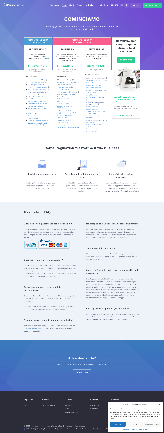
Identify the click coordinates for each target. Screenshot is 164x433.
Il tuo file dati (62, 89)
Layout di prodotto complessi (97, 83)
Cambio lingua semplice (36, 116)
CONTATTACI (126, 60)
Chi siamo (68, 405)
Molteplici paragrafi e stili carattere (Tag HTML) (37, 124)
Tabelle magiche (34, 118)
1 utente (31, 99)
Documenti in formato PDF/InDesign (65, 107)
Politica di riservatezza (140, 429)
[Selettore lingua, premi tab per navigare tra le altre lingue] (134, 5)
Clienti (26, 405)
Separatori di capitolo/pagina (68, 127)
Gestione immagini (35, 96)
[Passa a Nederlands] (90, 429)
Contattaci (96, 66)
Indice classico (62, 122)
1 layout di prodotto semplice (68, 82)
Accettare (118, 424)
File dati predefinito (35, 85)
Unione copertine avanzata (96, 90)
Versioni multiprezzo (93, 87)
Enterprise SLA (91, 131)
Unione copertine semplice (67, 125)
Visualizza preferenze (152, 424)
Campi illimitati (91, 95)
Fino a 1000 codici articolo (38, 87)
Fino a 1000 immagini (65, 94)
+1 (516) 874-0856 (123, 115)
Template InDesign (49, 405)
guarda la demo (151, 5)
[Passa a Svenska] (100, 429)
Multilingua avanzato (93, 85)
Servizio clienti (33, 113)
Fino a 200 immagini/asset (38, 89)
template (33, 328)
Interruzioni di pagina (35, 106)
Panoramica (51, 5)
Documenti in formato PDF (38, 103)
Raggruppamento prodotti (37, 108)
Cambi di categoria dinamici (38, 120)
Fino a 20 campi (63, 103)
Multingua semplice (64, 120)
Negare (134, 424)
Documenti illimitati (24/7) (67, 85)
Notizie (67, 409)
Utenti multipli (91, 92)
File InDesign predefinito (37, 82)
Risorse (77, 5)
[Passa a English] (44, 429)
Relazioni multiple (92, 100)
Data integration (92, 109)
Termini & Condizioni (55, 426)
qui (47, 58)
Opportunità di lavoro (73, 412)
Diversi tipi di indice (93, 106)
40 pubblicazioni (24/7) (37, 80)
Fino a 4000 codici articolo (67, 92)
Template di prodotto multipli (97, 80)
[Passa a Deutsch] (52, 429)
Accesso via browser (35, 111)
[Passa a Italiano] (62, 429)
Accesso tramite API (93, 129)
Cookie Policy (126, 429)
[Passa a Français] (70, 429)
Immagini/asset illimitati (95, 97)
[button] (160, 405)
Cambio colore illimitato (37, 101)
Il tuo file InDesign (64, 87)
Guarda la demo (96, 405)
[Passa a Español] (79, 429)
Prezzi (61, 5)
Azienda (87, 5)
